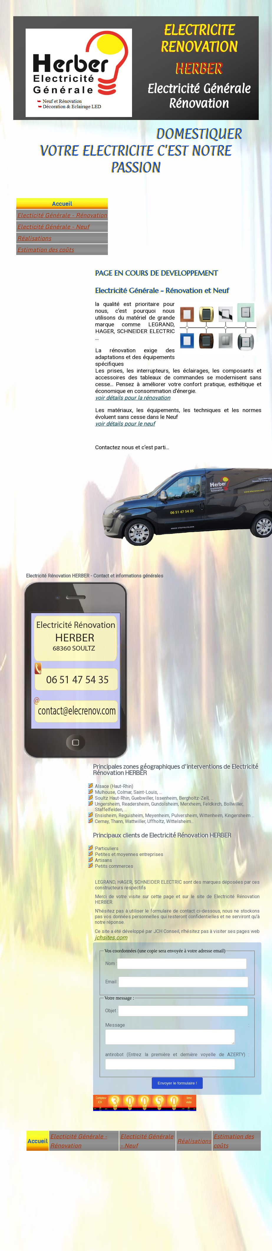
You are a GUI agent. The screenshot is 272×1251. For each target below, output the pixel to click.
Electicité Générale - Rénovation (62, 215)
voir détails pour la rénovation (132, 397)
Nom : (111, 963)
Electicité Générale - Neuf (53, 226)
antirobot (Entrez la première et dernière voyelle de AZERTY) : (177, 1056)
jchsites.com (111, 937)
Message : (177, 1025)
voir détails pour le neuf (125, 423)
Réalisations (34, 238)
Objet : (111, 1010)
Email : (111, 982)
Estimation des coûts (45, 249)
